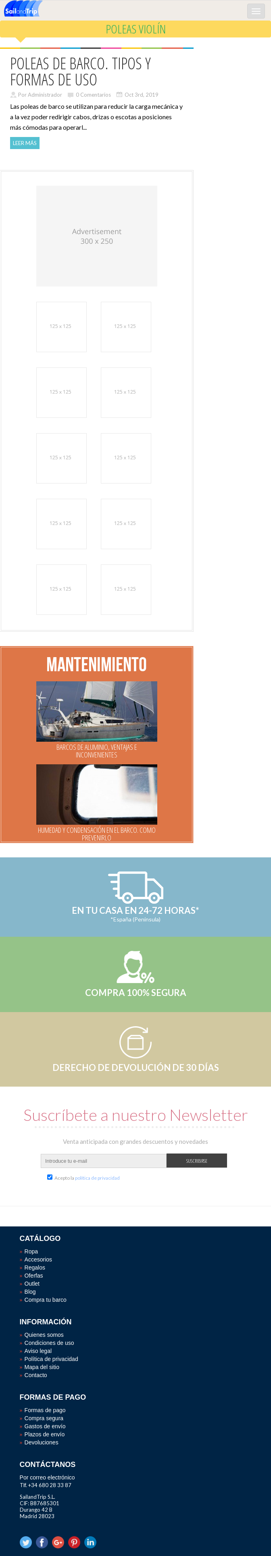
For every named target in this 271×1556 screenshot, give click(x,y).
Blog (30, 1291)
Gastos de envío (45, 1426)
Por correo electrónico (47, 1477)
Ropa (31, 1251)
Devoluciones (41, 1442)
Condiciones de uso (49, 1343)
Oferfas (34, 1275)
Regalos (35, 1267)
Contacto (36, 1375)
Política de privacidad (51, 1359)
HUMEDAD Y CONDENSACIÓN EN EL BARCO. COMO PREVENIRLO (97, 833)
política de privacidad (97, 1178)
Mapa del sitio (42, 1367)
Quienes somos (44, 1335)
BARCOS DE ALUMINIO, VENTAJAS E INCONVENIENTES (96, 750)
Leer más (25, 143)
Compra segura (44, 1418)
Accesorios (38, 1259)
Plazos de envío (45, 1434)
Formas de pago (45, 1410)
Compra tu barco (46, 1300)
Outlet (32, 1283)
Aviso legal (38, 1351)
